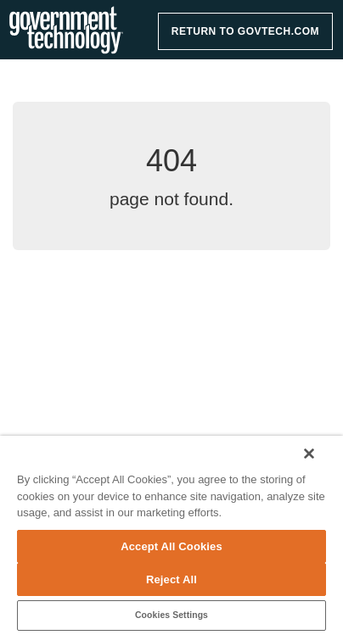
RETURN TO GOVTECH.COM (245, 31)
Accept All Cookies (171, 546)
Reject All (171, 579)
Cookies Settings (171, 615)
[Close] (309, 453)
